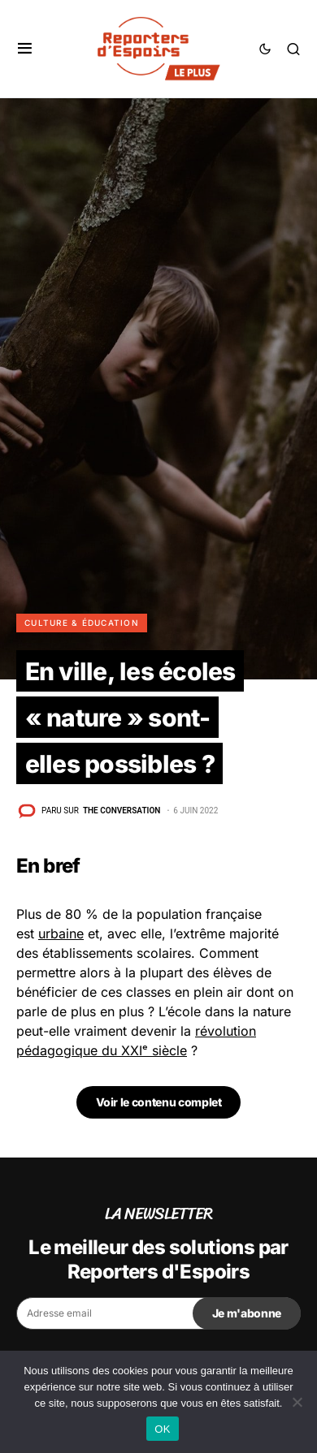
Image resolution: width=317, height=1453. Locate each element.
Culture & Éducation (81, 622)
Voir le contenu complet (159, 1102)
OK (162, 1429)
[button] (24, 48)
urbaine (61, 933)
